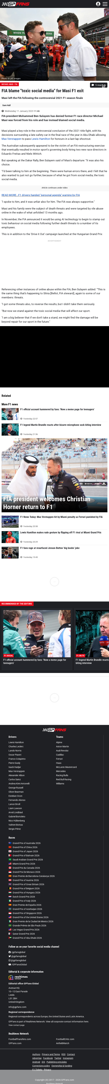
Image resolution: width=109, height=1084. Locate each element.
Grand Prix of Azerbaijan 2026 (25, 902)
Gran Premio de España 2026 (25, 898)
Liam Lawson (15, 802)
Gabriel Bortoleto (17, 810)
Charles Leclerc (16, 740)
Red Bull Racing (63, 773)
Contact (71, 1048)
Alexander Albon (17, 769)
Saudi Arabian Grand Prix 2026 (26, 853)
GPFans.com (15, 1037)
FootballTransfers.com (20, 1033)
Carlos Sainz (15, 773)
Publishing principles (57, 1055)
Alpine (59, 736)
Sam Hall (6, 105)
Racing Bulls (62, 769)
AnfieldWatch (62, 1037)
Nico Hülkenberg (17, 814)
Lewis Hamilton (41, 138)
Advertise (37, 1052)
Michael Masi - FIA (9, 84)
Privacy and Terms (51, 1048)
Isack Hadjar (15, 760)
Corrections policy (41, 1059)
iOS (43, 1055)
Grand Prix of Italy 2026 (22, 894)
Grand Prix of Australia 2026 (25, 837)
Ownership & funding (61, 1059)
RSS (63, 1048)
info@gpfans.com (17, 1000)
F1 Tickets (37, 1063)
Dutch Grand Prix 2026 (22, 890)
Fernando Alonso (17, 793)
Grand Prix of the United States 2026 (28, 911)
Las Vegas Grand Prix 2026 (24, 923)
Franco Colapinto (17, 752)
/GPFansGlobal (18, 958)
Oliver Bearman (16, 785)
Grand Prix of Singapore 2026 (25, 907)
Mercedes (61, 765)
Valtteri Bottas (16, 818)
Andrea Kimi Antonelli (19, 777)
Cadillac (60, 748)
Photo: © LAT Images (11, 78)
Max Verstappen (11, 138)
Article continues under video (54, 188)
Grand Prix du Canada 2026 (24, 861)
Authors (36, 1048)
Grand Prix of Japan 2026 (23, 845)
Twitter (57, 1052)
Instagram (68, 1052)
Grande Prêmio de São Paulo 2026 (27, 919)
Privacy (47, 1063)
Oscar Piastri (15, 748)
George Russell (16, 781)
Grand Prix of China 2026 (23, 841)
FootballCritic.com (65, 1033)
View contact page (16, 1019)
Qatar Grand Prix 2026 (22, 927)
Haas (58, 756)
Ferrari (59, 752)
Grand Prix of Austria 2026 (24, 874)
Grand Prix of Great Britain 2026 (26, 878)
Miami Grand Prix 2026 (22, 857)
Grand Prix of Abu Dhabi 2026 (25, 931)
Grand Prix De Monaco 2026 (24, 865)
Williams (60, 777)
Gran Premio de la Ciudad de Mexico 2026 (31, 915)
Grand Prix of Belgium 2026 (24, 882)
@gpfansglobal (17, 950)
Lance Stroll (14, 798)
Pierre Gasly (14, 756)
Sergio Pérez (15, 822)
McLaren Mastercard (66, 760)
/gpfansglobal (17, 946)
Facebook (48, 1052)
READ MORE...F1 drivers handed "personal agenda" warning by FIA (41, 195)
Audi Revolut (62, 744)
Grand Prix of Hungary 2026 (24, 886)
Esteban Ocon (15, 789)
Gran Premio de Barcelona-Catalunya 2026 (32, 869)
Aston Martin (62, 740)
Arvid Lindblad (16, 806)
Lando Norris (15, 744)
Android (36, 1055)
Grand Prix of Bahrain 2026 (24, 849)
